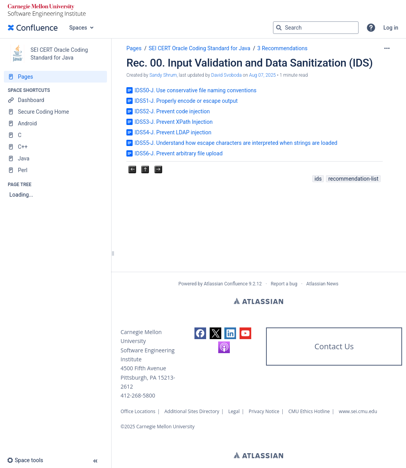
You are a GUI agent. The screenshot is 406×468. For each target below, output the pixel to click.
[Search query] (316, 27)
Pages (134, 48)
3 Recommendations (282, 48)
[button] (371, 27)
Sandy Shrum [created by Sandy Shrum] (163, 75)
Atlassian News (322, 284)
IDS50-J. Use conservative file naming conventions (195, 90)
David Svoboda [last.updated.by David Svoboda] (226, 75)
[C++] (55, 147)
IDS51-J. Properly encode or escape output (186, 101)
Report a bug (284, 284)
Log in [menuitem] (390, 28)
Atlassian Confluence (226, 284)
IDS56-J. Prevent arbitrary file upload (178, 153)
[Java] (55, 158)
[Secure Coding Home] (55, 112)
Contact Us (334, 346)
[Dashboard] (55, 100)
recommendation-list (353, 179)
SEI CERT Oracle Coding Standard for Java (199, 48)
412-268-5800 (138, 395)
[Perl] (55, 170)
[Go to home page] (32, 27)
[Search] (279, 28)
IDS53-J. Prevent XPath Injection (174, 122)
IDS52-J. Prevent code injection (172, 111)
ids (318, 179)
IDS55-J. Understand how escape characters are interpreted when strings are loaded (236, 143)
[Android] (55, 123)
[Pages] (55, 77)
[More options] (387, 48)
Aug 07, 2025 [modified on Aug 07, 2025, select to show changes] (262, 75)
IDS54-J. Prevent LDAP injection (173, 132)
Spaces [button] (78, 28)
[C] (55, 135)
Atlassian (258, 301)
